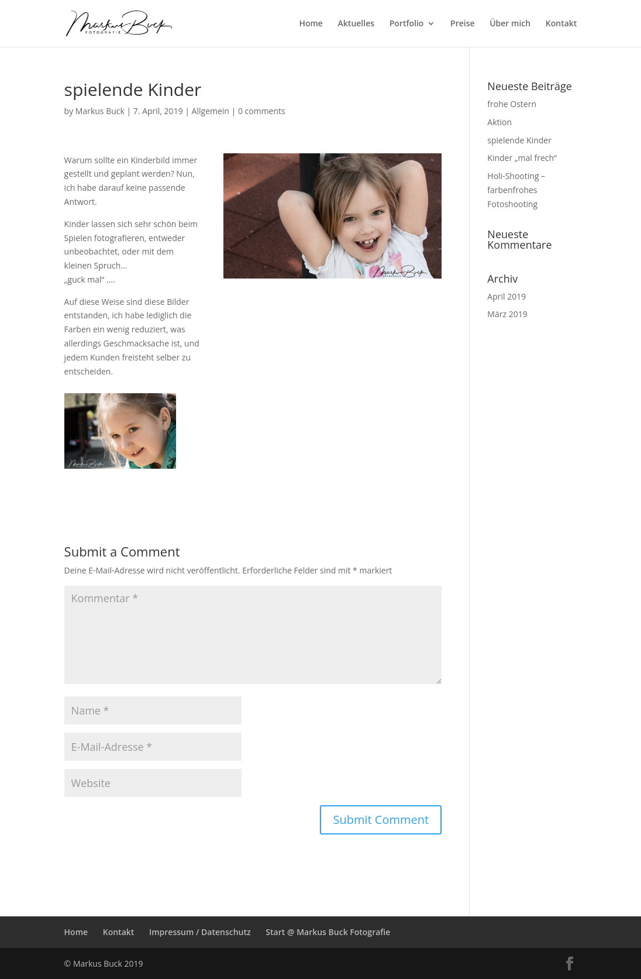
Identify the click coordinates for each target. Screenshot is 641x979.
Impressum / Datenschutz (200, 931)
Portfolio (407, 24)
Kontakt (561, 24)
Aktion (499, 122)
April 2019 (506, 296)
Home (311, 24)
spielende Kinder (519, 140)
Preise (462, 24)
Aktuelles (356, 24)
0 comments (261, 110)
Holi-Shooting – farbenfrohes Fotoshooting (516, 189)
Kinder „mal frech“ (522, 157)
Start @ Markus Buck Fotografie (328, 931)
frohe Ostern (511, 103)
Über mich (510, 24)
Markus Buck (100, 110)
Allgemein (210, 110)
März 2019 (507, 314)
